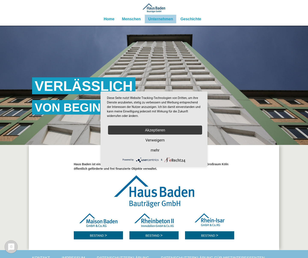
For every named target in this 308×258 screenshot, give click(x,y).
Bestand (97, 235)
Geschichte (191, 19)
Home (109, 19)
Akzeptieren (155, 130)
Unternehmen (160, 19)
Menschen (131, 19)
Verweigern (155, 140)
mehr (155, 150)
